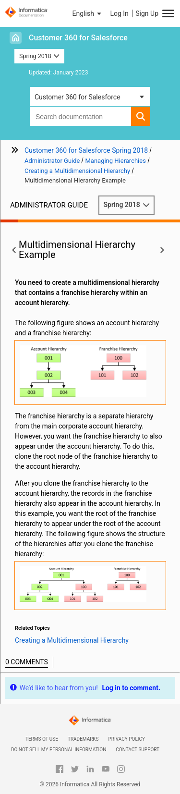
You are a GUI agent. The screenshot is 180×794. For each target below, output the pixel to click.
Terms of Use (41, 739)
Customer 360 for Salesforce (78, 37)
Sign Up (146, 13)
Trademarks (83, 739)
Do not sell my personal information (58, 749)
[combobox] (80, 116)
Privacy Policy (126, 739)
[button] (88, 13)
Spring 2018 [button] (39, 56)
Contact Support (137, 749)
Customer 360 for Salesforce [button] (77, 97)
